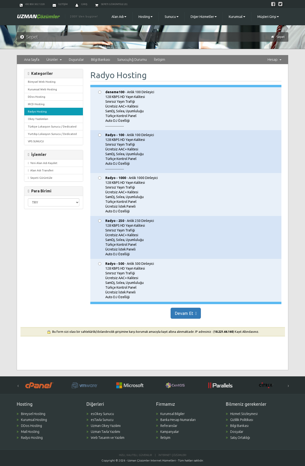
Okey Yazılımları (38, 118)
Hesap (274, 59)
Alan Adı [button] (119, 17)
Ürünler (54, 59)
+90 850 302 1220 (32, 4)
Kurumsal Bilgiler (170, 414)
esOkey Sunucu (100, 414)
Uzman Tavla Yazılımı (103, 432)
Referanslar (166, 426)
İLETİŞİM (60, 4)
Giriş (81, 4)
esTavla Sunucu (99, 420)
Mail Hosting (28, 432)
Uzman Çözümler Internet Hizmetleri (151, 460)
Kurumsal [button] (237, 17)
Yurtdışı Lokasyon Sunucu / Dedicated (52, 133)
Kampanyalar (167, 432)
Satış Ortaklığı (238, 438)
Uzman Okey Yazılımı (103, 426)
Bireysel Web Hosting (42, 81)
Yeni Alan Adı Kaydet (42, 162)
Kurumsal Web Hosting (42, 89)
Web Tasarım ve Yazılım (105, 438)
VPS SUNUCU (36, 141)
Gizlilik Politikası (239, 420)
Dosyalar (234, 432)
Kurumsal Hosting (32, 420)
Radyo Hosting (37, 111)
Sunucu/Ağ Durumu (132, 59)
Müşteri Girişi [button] (268, 17)
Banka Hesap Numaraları (176, 420)
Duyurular (76, 59)
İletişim (159, 59)
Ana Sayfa (31, 59)
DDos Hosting (36, 96)
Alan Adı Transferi (40, 170)
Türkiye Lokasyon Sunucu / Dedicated (52, 126)
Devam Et (186, 313)
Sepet (280, 36)
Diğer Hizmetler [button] (204, 17)
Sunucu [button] (171, 17)
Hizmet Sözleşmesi (242, 414)
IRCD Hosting (36, 104)
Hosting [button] (145, 17)
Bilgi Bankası (100, 59)
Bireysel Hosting (31, 414)
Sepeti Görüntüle (40, 177)
